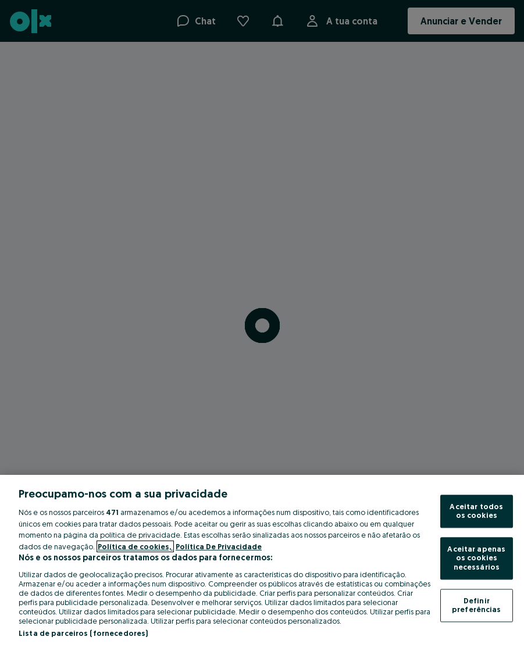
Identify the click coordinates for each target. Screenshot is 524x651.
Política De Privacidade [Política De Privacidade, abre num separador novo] (219, 546)
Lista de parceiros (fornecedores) (83, 633)
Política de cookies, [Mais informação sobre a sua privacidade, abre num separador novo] (135, 546)
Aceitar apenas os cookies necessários (476, 557)
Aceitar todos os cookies (476, 511)
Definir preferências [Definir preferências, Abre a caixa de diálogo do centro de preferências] (476, 605)
